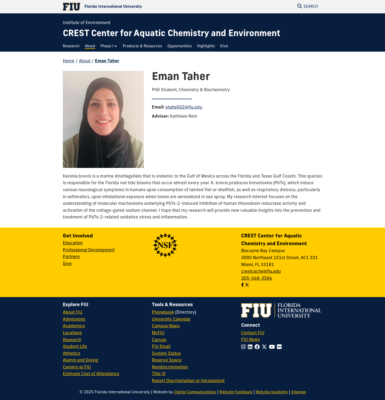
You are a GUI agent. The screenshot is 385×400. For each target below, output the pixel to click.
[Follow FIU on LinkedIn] (251, 347)
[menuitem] (72, 46)
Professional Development (89, 250)
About (85, 61)
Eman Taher (107, 61)
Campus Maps (166, 326)
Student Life (75, 347)
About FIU (72, 312)
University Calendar (171, 319)
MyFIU (158, 333)
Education (73, 243)
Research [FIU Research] (72, 340)
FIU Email (161, 347)
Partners (71, 257)
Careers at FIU (77, 367)
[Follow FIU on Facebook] (258, 347)
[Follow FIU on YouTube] (273, 347)
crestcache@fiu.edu (261, 272)
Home (68, 61)
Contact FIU (252, 333)
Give (67, 264)
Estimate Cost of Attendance (91, 374)
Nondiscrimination (170, 367)
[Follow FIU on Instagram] (244, 347)
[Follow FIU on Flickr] (280, 347)
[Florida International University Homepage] (127, 6)
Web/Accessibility (272, 392)
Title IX (158, 374)
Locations (72, 333)
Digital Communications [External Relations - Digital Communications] (195, 392)
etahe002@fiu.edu (183, 107)
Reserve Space (167, 360)
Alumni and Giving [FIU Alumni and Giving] (80, 360)
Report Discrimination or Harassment (188, 381)
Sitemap (298, 392)
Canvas (159, 340)
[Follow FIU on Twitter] (265, 347)
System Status (166, 354)
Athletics (71, 354)
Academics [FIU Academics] (74, 326)
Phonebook (163, 312)
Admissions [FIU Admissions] (74, 319)
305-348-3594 (256, 278)
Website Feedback (235, 392)
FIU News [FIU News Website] (250, 340)
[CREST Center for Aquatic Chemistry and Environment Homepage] (171, 34)
